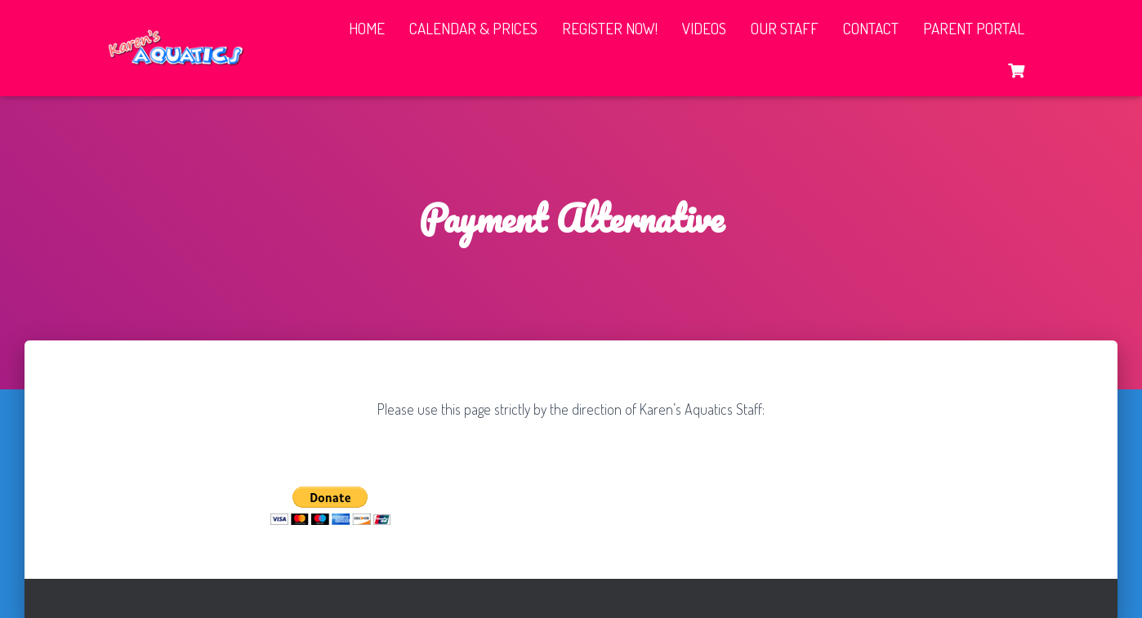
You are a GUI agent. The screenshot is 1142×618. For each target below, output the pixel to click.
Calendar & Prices (473, 28)
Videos (704, 28)
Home (367, 28)
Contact (871, 28)
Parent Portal (973, 28)
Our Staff (785, 28)
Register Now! (610, 28)
